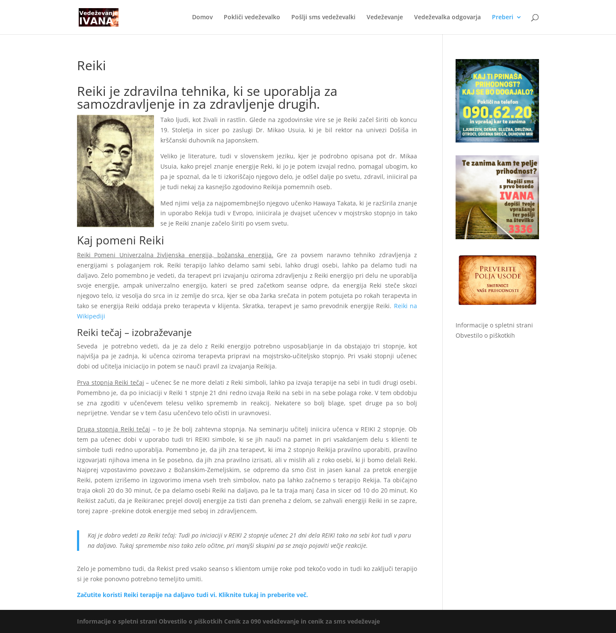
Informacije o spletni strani (494, 325)
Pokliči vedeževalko (252, 17)
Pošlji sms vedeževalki (323, 17)
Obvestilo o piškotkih (485, 335)
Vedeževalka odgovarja (447, 17)
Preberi (502, 17)
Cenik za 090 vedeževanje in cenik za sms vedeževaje (302, 621)
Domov (202, 17)
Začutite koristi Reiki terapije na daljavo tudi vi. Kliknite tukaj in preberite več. (192, 595)
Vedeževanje (385, 17)
